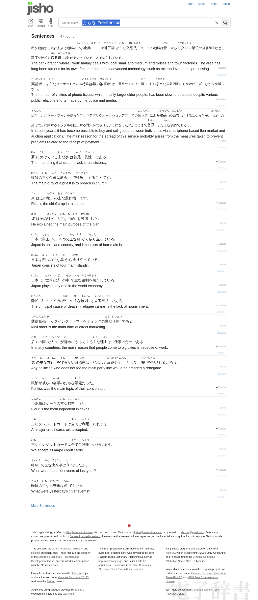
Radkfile (36, 552)
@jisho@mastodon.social (147, 532)
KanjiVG (170, 552)
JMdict (55, 548)
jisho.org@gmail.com (192, 532)
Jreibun (222, 67)
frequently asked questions (85, 536)
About (202, 3)
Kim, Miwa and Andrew (79, 532)
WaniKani (68, 593)
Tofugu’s (79, 589)
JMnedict (78, 548)
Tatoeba (222, 161)
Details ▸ (221, 74)
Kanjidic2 (66, 548)
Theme (213, 3)
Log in (226, 3)
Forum (190, 3)
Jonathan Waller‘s (202, 589)
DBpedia (207, 569)
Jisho (40, 8)
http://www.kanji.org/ (110, 561)
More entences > (44, 505)
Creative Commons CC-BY (73, 577)
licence (55, 565)
